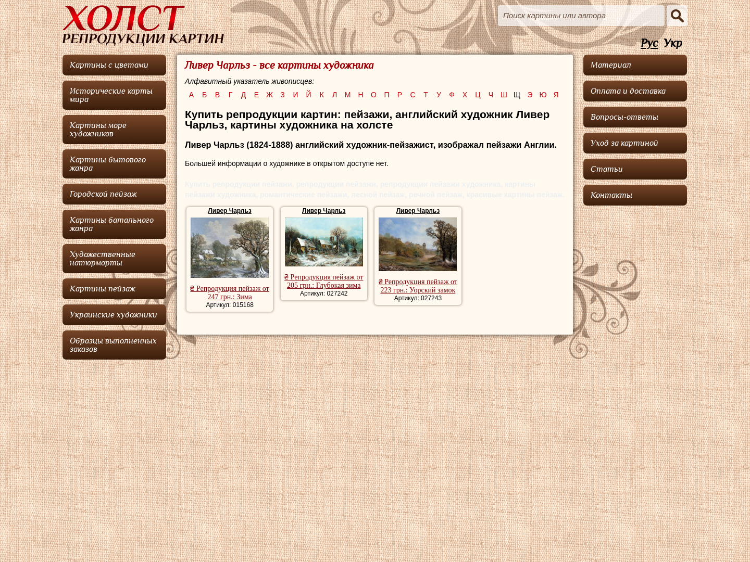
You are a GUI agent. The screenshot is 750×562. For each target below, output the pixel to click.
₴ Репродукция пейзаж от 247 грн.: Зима (229, 293)
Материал (611, 65)
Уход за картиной (624, 143)
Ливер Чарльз (229, 210)
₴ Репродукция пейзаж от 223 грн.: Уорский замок (418, 286)
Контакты (611, 195)
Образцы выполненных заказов (113, 345)
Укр (673, 43)
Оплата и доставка (628, 91)
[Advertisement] (635, 367)
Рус (649, 43)
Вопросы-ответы (624, 117)
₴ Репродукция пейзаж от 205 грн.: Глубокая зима (323, 281)
